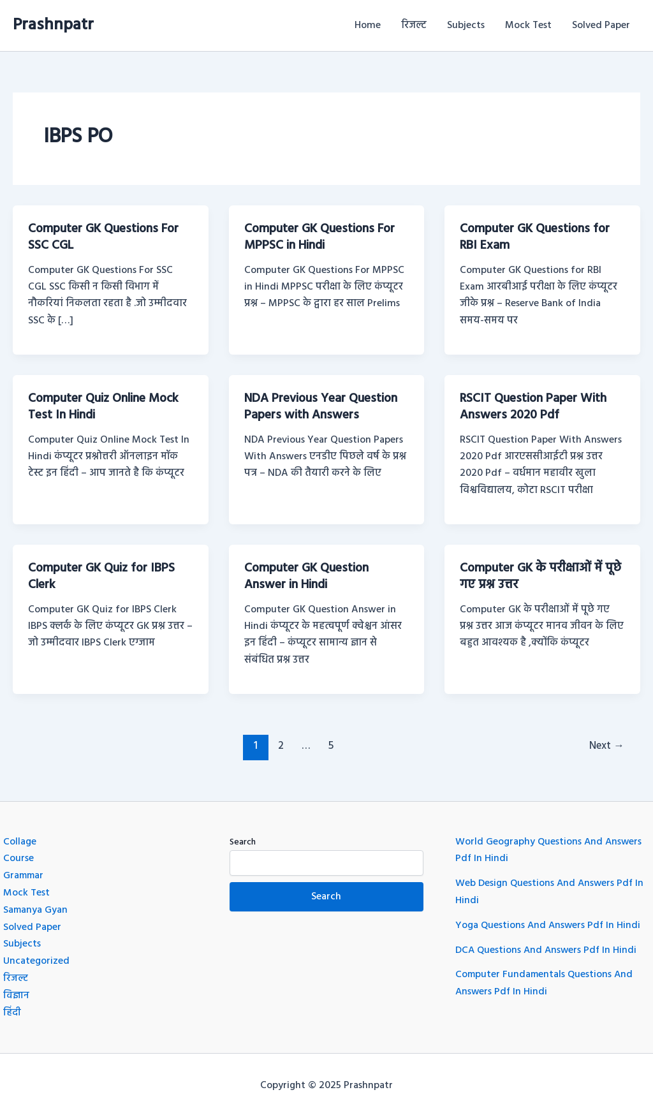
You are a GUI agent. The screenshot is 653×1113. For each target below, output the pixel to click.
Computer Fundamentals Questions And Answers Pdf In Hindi (545, 979)
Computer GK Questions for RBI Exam (537, 237)
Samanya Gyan (36, 907)
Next (605, 744)
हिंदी (12, 1008)
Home (368, 25)
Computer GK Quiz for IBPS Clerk (103, 575)
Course (18, 856)
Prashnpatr (53, 25)
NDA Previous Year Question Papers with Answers (323, 406)
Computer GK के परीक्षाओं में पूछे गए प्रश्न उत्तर (533, 575)
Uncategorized (36, 958)
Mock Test (528, 25)
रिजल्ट (414, 25)
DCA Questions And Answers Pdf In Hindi (547, 947)
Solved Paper (601, 25)
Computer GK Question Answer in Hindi (308, 575)
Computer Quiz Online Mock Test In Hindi (106, 406)
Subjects (466, 25)
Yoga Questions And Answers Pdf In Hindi (549, 923)
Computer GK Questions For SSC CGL (105, 237)
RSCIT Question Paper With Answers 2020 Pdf (535, 406)
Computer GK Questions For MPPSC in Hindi (321, 237)
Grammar (24, 874)
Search (243, 840)
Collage (19, 840)
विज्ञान (16, 992)
